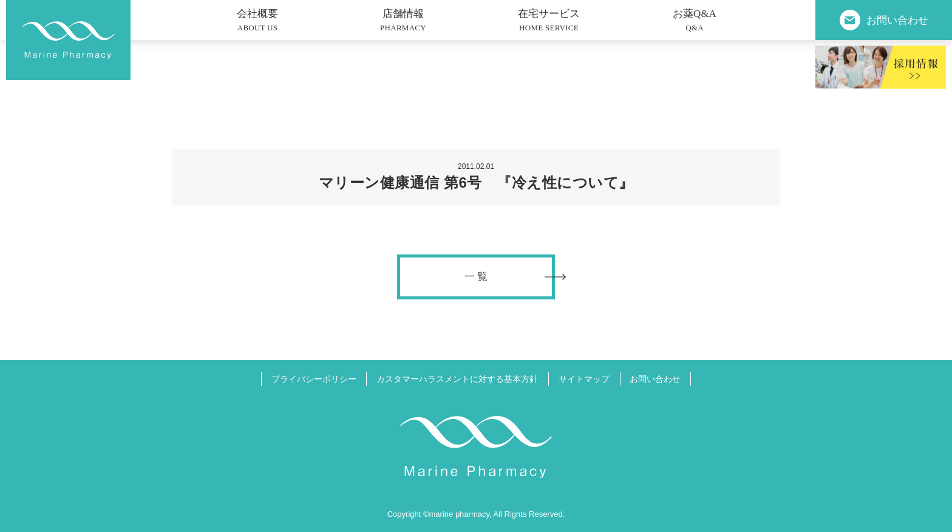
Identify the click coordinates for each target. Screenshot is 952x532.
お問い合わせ (655, 379)
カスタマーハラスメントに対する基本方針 (457, 379)
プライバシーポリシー (313, 379)
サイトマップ (584, 379)
